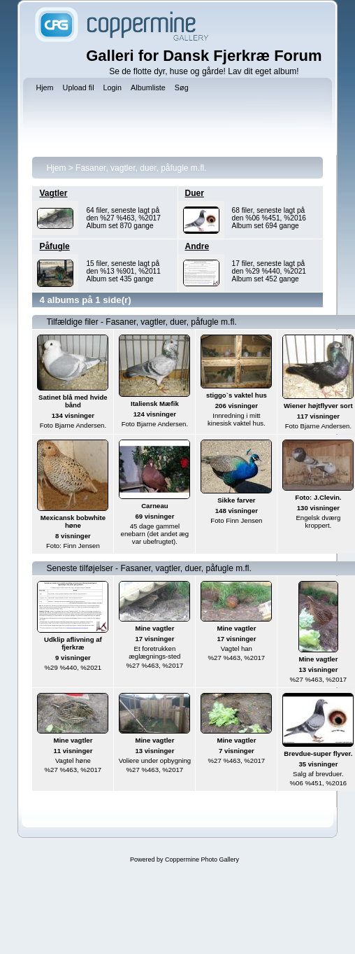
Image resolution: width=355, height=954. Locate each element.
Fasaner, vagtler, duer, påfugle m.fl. (140, 168)
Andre (197, 246)
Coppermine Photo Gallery (202, 859)
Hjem (56, 168)
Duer (194, 193)
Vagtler (53, 193)
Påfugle (54, 246)
